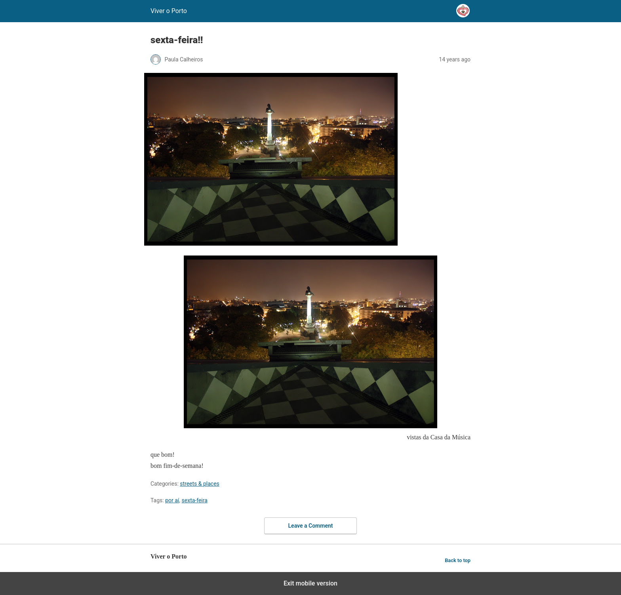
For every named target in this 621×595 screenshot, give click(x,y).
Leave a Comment (310, 526)
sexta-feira (195, 500)
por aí (172, 500)
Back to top (458, 560)
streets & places (199, 484)
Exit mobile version (310, 583)
